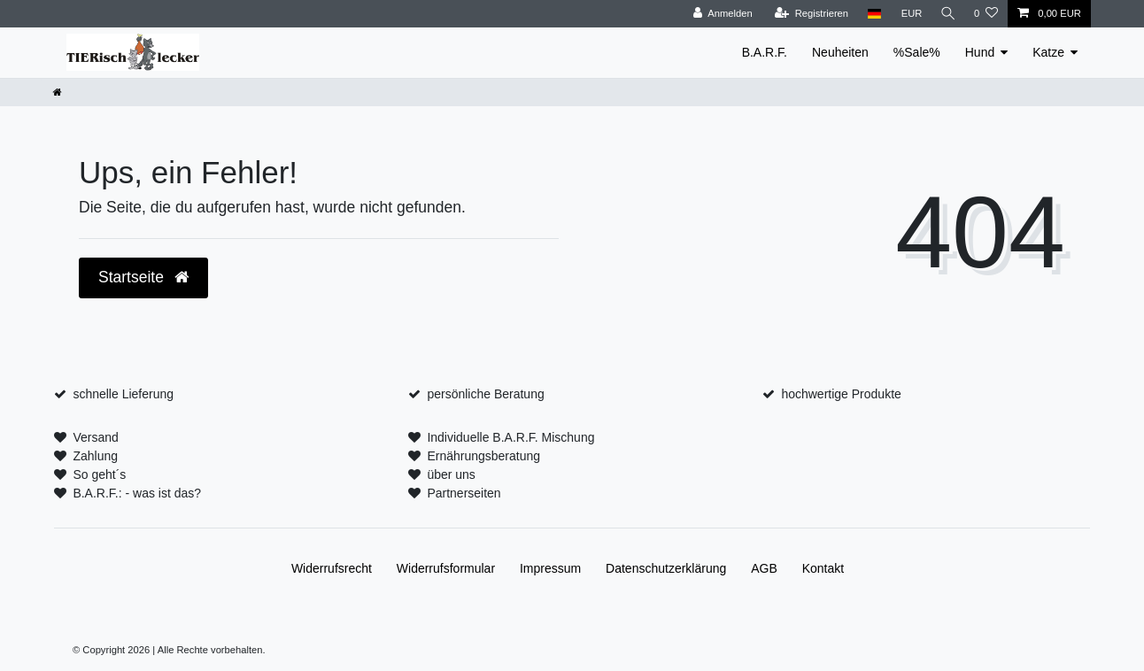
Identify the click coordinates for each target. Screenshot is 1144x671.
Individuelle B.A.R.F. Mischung (510, 437)
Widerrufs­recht (331, 568)
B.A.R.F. (764, 52)
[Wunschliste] (986, 13)
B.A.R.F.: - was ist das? (137, 493)
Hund (979, 52)
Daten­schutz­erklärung (666, 568)
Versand (95, 437)
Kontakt (823, 568)
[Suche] (946, 13)
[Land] (870, 13)
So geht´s (99, 474)
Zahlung (95, 456)
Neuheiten (840, 52)
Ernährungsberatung (483, 456)
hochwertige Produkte (841, 394)
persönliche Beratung (485, 394)
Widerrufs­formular (446, 568)
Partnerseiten (463, 493)
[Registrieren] (807, 13)
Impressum (550, 568)
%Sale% (916, 52)
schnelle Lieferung (123, 394)
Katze (1048, 52)
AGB (764, 568)
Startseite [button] (143, 277)
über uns (451, 474)
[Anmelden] (719, 13)
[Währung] (908, 13)
